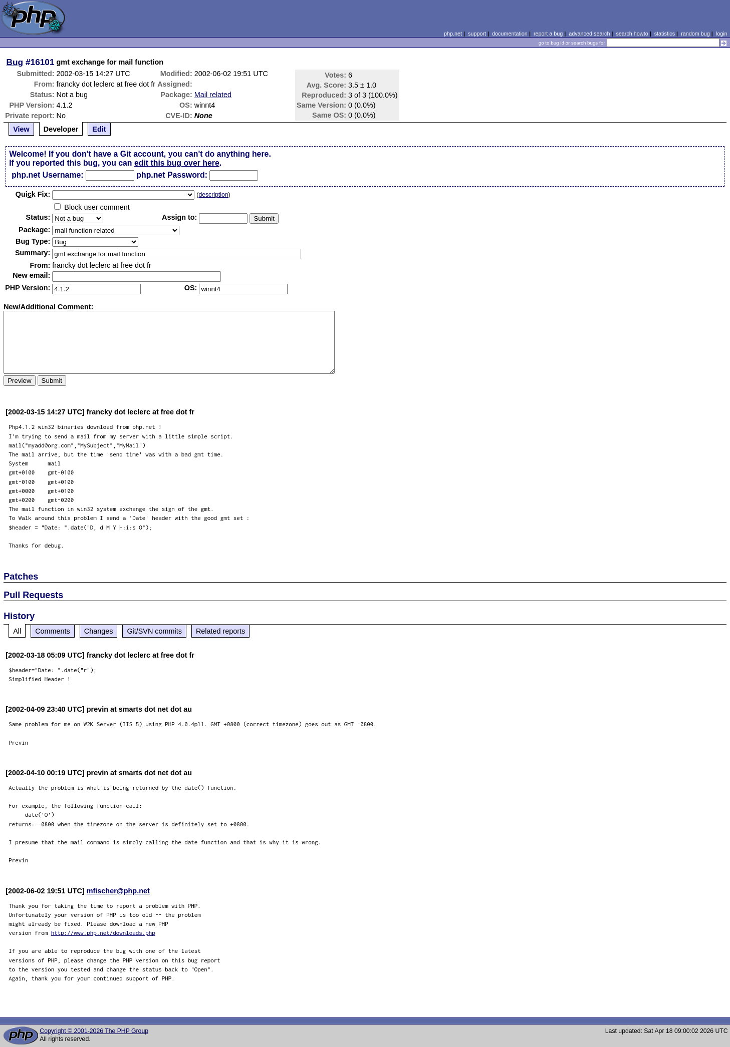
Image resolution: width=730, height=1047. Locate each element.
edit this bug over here (176, 163)
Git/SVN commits (154, 631)
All (17, 631)
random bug (695, 34)
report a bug (548, 34)
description (213, 194)
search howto (632, 34)
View (21, 129)
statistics (664, 34)
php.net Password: (171, 175)
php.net (453, 34)
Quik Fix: (33, 194)
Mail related (212, 95)
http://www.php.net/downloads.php (103, 932)
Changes (98, 631)
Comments (52, 631)
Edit (99, 129)
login (721, 34)
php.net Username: (47, 175)
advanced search (589, 34)
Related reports (220, 631)
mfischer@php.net (118, 891)
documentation (510, 34)
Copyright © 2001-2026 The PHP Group (94, 1030)
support (477, 34)
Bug (15, 62)
